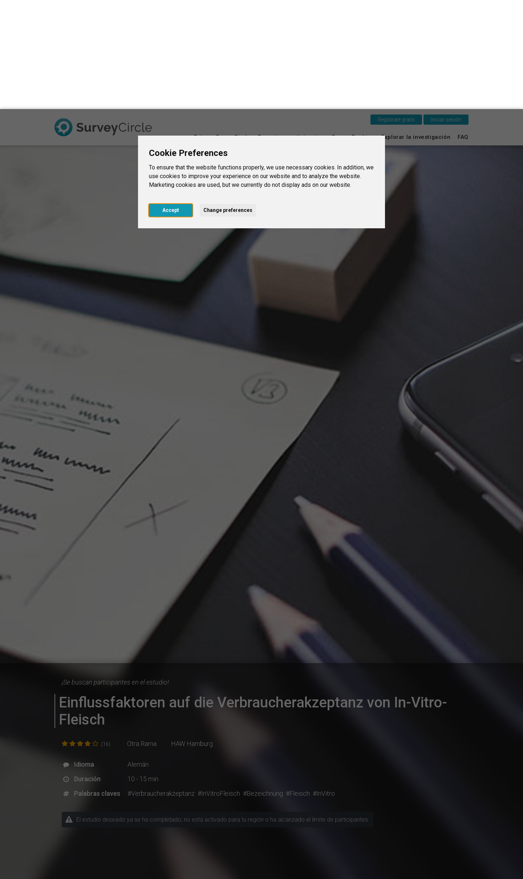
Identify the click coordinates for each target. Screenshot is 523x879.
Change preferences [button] (227, 101)
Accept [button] (171, 101)
